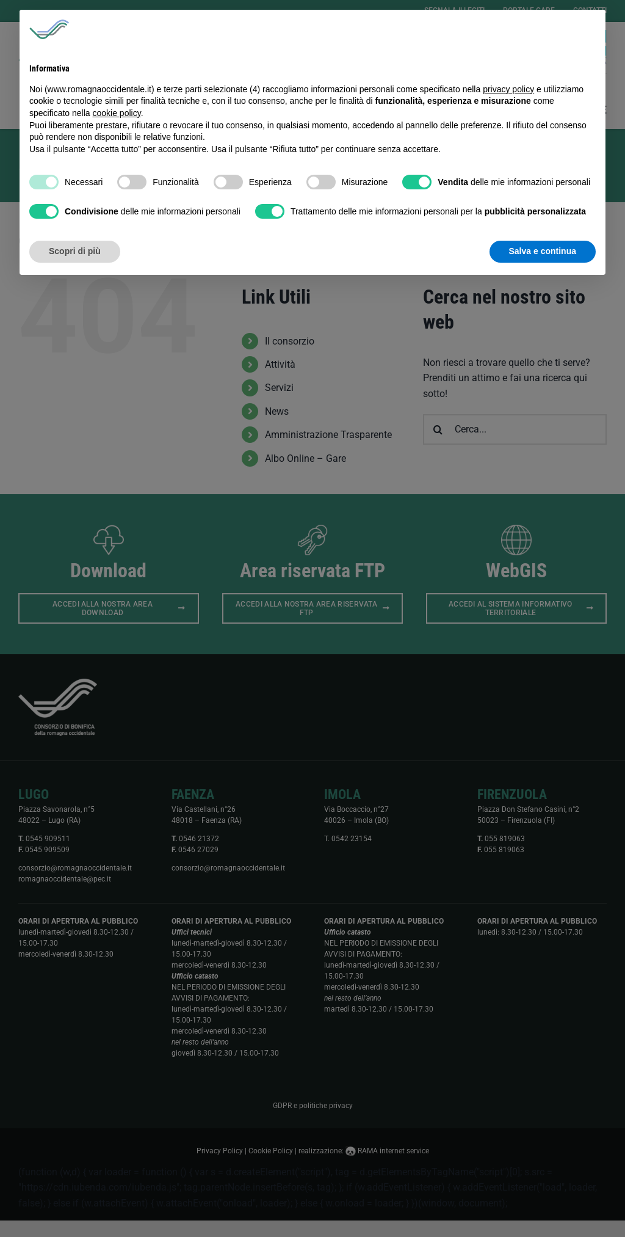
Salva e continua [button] (542, 251)
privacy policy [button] (508, 89)
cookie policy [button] (117, 113)
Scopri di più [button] (75, 251)
